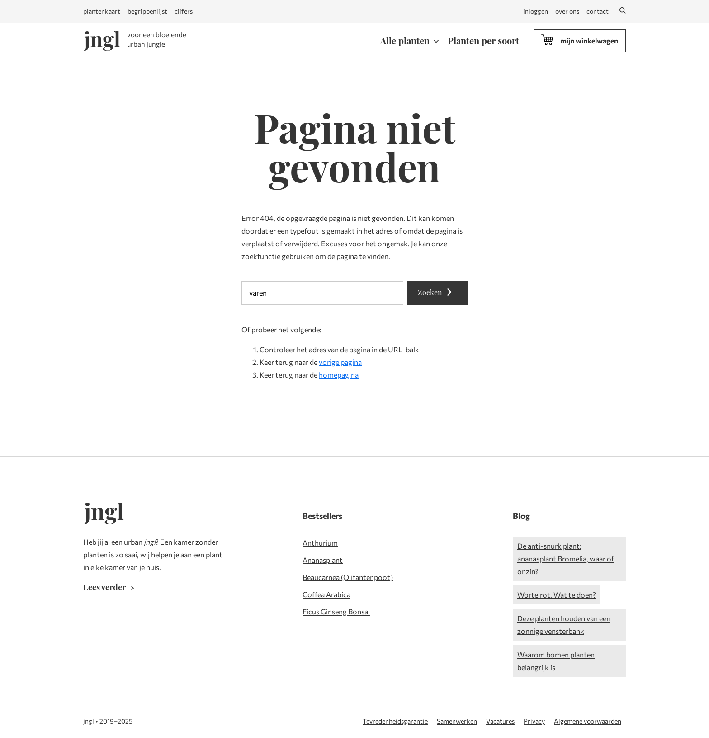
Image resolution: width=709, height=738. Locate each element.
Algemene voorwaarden (587, 721)
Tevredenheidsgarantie (395, 721)
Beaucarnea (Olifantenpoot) (348, 577)
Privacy (534, 721)
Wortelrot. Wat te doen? (556, 594)
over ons (567, 11)
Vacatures (500, 721)
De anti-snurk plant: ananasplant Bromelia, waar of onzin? (565, 558)
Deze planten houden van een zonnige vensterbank (563, 624)
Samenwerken (457, 721)
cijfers (184, 11)
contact (597, 11)
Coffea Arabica (326, 594)
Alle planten (405, 40)
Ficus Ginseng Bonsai (336, 611)
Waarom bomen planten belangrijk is (556, 660)
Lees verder (110, 587)
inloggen (535, 11)
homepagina (339, 374)
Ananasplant (323, 560)
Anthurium (320, 542)
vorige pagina (340, 362)
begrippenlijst (147, 11)
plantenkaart (101, 11)
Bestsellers (322, 516)
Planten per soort (483, 40)
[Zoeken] (622, 11)
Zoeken (437, 292)
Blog (521, 516)
